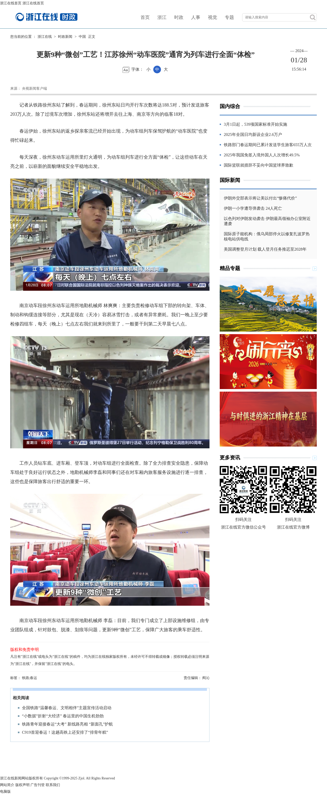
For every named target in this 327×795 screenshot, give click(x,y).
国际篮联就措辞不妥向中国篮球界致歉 (258, 165)
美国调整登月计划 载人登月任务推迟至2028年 (265, 249)
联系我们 (53, 785)
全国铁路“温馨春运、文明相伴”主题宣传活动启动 (66, 708)
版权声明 (22, 785)
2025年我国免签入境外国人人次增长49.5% (262, 155)
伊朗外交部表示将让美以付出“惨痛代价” (260, 198)
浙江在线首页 (10, 3)
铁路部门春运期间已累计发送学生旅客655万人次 (268, 145)
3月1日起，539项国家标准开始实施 (255, 124)
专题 (229, 17)
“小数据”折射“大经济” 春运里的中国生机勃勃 (63, 716)
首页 (145, 17)
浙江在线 (45, 37)
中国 (82, 37)
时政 (178, 17)
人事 (195, 17)
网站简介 (7, 785)
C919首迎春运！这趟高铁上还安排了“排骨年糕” (65, 732)
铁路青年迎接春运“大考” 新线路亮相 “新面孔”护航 (67, 724)
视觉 (212, 17)
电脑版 (5, 791)
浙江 (162, 17)
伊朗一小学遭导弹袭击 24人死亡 (253, 208)
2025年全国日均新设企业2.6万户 (253, 134)
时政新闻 (65, 37)
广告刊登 (37, 785)
